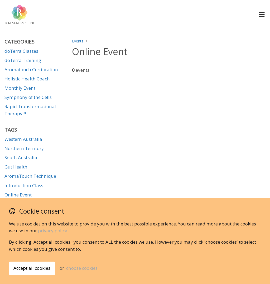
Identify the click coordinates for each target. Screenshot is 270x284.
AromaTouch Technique (30, 176)
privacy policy (52, 231)
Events (77, 41)
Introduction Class (23, 185)
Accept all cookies (31, 268)
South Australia (20, 158)
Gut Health (15, 167)
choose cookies (82, 268)
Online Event (18, 195)
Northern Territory (24, 148)
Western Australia (23, 139)
